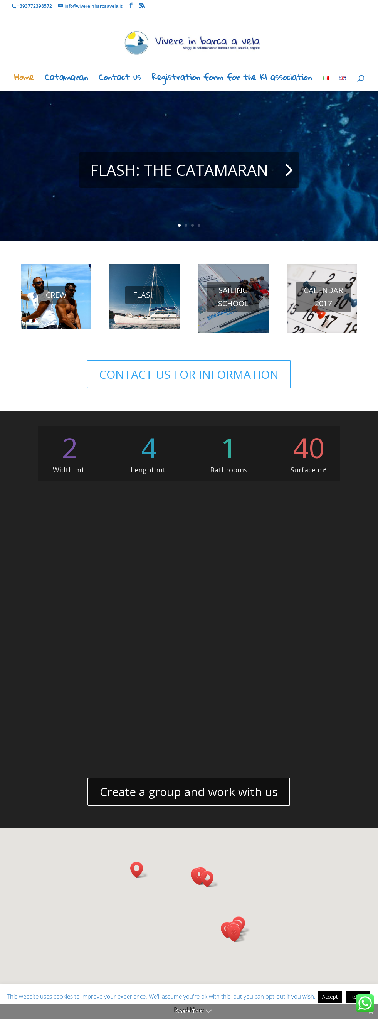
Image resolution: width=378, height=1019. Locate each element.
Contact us (120, 79)
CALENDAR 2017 (323, 297)
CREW (56, 295)
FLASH (144, 295)
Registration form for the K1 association (232, 79)
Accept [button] (330, 996)
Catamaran (66, 79)
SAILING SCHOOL (233, 297)
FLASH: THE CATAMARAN (179, 170)
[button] (236, 934)
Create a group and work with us (189, 792)
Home (24, 79)
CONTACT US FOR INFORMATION (189, 374)
